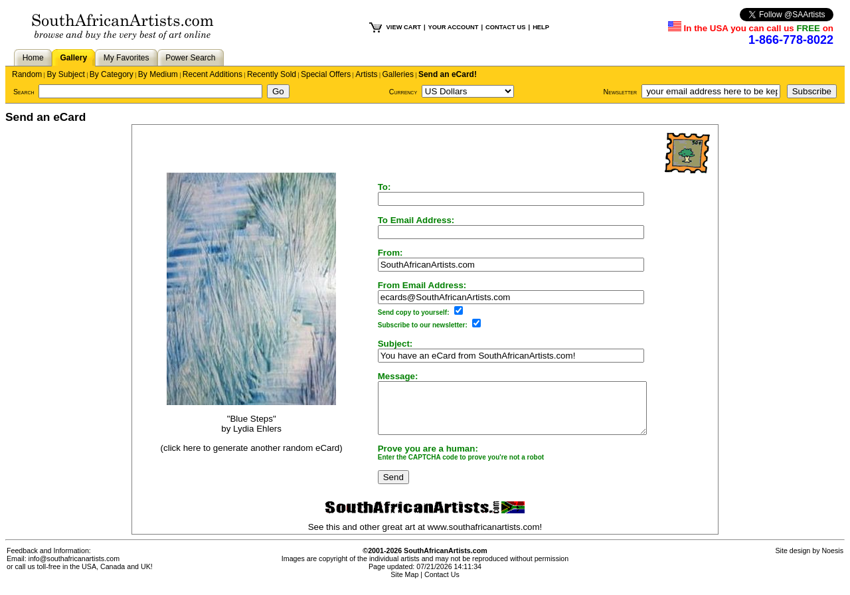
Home (33, 57)
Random (27, 74)
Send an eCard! (447, 74)
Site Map (404, 584)
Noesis (832, 560)
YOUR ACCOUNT (453, 27)
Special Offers (326, 74)
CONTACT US (505, 27)
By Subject (65, 74)
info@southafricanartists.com (74, 568)
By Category (111, 74)
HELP (541, 27)
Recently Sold (271, 74)
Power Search (190, 57)
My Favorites (126, 57)
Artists (366, 74)
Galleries (398, 74)
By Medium (158, 74)
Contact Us (442, 584)
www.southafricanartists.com (484, 537)
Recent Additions (212, 74)
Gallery (73, 57)
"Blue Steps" (244, 424)
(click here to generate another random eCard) (244, 453)
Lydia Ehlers (250, 434)
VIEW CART (403, 27)
